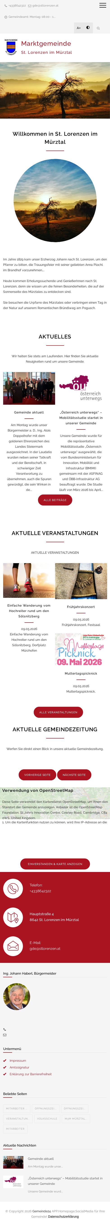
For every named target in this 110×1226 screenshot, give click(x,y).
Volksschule (47, 1118)
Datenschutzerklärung (63, 1216)
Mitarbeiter (15, 1128)
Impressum (18, 1060)
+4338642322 (17, 5)
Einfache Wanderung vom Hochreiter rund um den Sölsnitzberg (29, 611)
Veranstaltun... (18, 1118)
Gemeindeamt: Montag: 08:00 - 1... (32, 16)
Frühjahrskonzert (81, 607)
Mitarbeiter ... (16, 1108)
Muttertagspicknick (81, 673)
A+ (79, 28)
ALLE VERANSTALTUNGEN (58, 712)
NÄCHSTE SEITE (74, 775)
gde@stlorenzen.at (45, 5)
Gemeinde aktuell (29, 412)
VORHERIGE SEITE (37, 775)
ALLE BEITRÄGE (55, 500)
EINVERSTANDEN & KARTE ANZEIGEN (55, 864)
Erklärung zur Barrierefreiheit (31, 1074)
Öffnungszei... (45, 1108)
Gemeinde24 (41, 1211)
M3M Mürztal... (76, 1118)
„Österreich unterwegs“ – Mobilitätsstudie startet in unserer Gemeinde (81, 418)
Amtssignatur (19, 1067)
